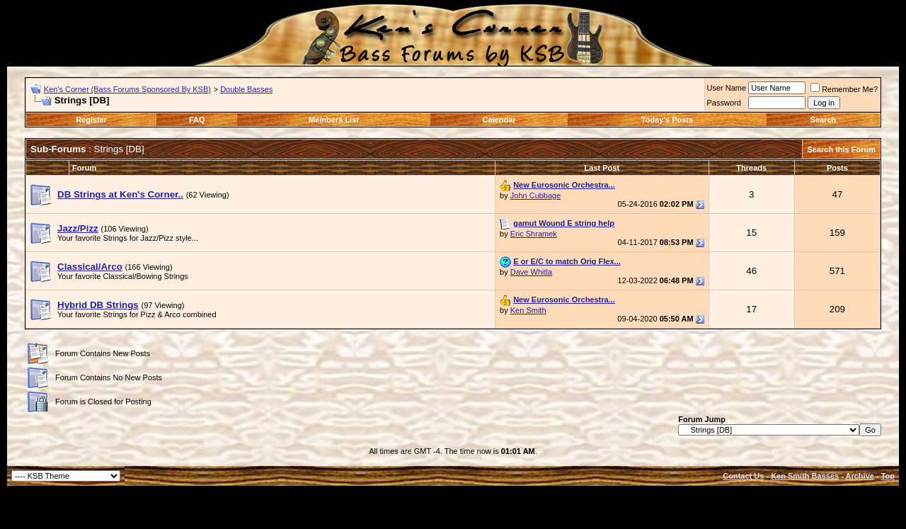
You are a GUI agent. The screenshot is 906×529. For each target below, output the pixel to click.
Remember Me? (844, 89)
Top (888, 476)
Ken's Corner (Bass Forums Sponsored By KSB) (127, 89)
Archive (860, 476)
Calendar (498, 119)
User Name (727, 88)
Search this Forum (841, 149)
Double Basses (246, 89)
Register (91, 119)
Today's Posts (667, 119)
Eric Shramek (533, 233)
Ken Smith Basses (805, 476)
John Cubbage (535, 195)
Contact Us (743, 476)
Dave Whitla (531, 272)
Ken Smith (528, 310)
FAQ (197, 119)
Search (823, 119)
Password (724, 102)
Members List (334, 119)
